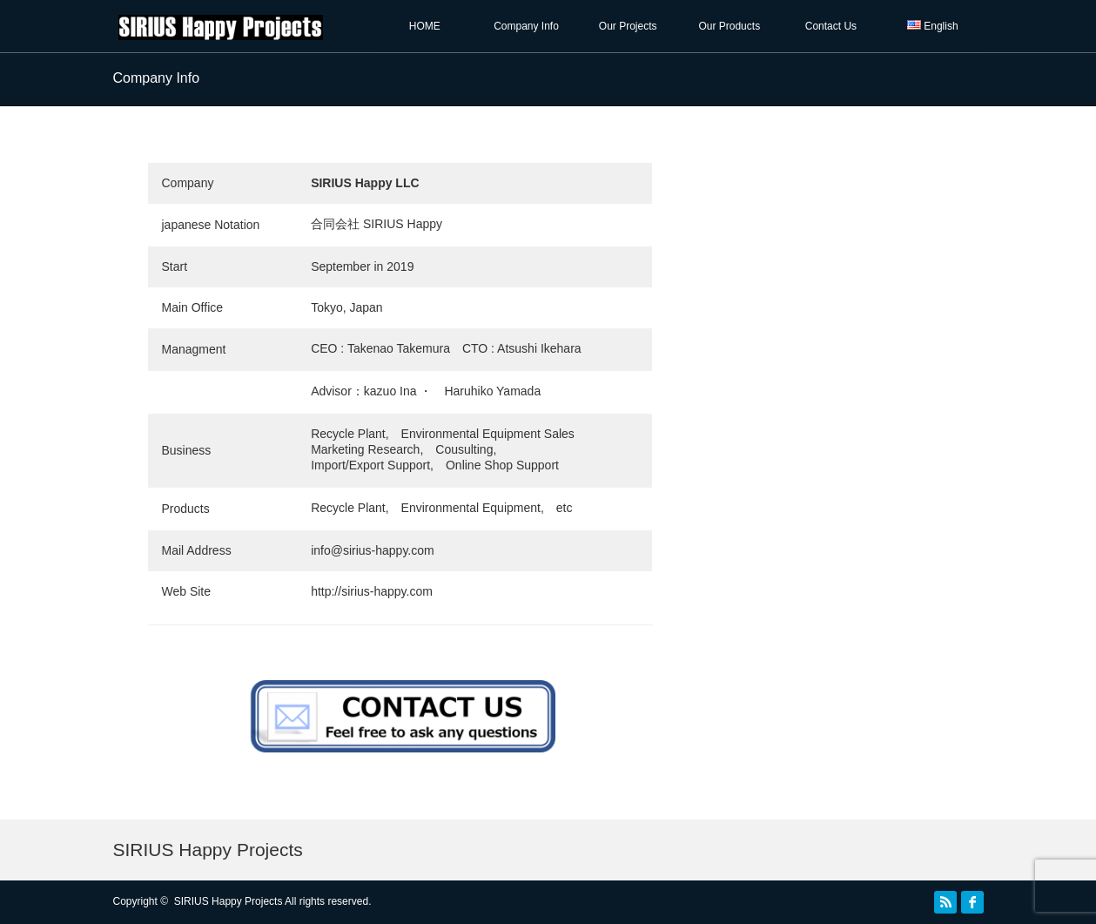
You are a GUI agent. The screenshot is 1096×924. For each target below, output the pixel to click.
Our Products (729, 26)
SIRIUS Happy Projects (208, 850)
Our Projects (628, 26)
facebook (972, 902)
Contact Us (831, 26)
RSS (945, 902)
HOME (424, 26)
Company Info (526, 26)
